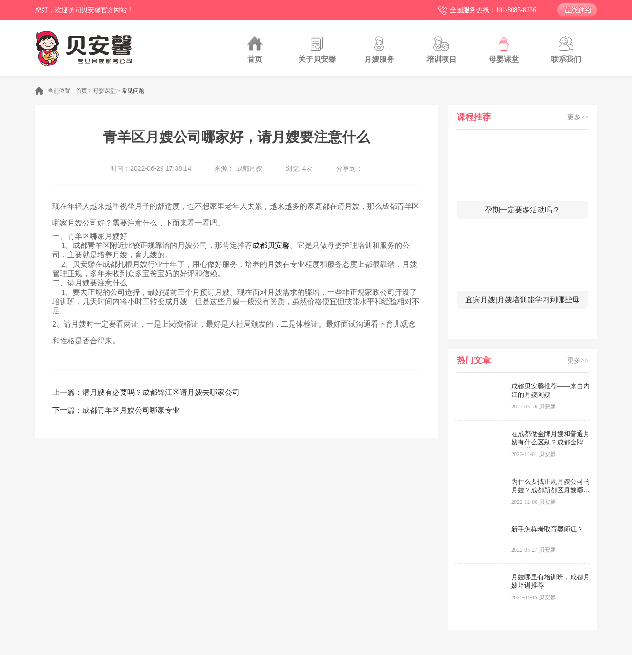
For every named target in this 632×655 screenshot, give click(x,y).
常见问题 (133, 90)
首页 (81, 90)
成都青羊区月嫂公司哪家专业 (131, 410)
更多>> (577, 117)
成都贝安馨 (271, 245)
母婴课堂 (104, 90)
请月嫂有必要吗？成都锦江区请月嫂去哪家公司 (161, 392)
